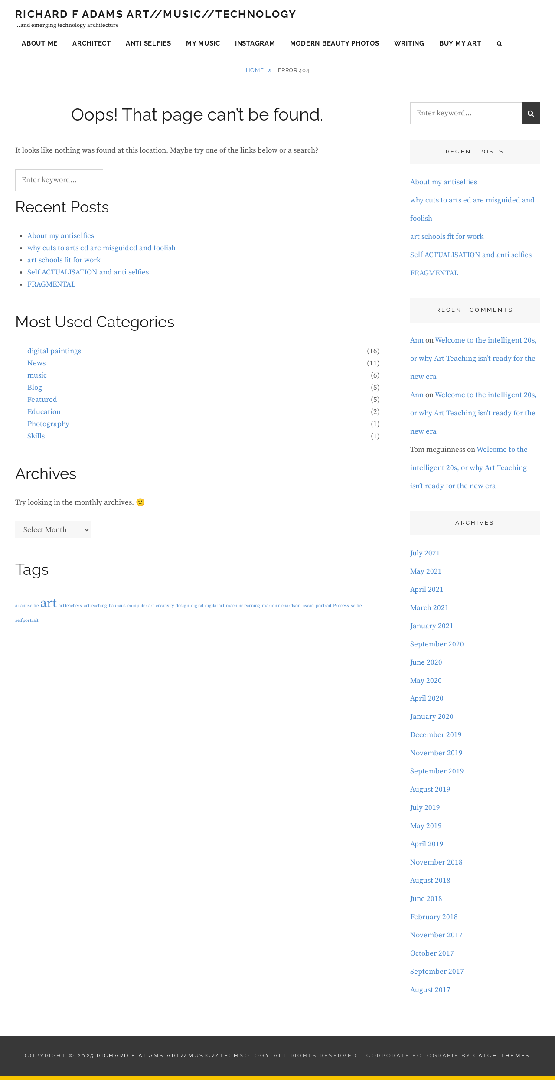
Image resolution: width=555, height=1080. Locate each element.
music (37, 379)
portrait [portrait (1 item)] (323, 610)
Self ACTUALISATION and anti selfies (88, 276)
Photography (48, 428)
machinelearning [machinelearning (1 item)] (243, 610)
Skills (36, 440)
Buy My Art (460, 45)
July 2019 (425, 812)
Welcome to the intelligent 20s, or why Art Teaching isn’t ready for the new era (473, 362)
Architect (91, 45)
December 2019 (436, 739)
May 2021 (426, 575)
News (36, 367)
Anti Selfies (148, 45)
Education (44, 416)
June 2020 (426, 666)
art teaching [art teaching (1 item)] (95, 610)
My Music (203, 45)
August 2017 (430, 994)
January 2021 (432, 630)
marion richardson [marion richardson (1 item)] (281, 610)
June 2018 (426, 903)
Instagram (255, 45)
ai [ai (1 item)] (17, 610)
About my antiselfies (60, 240)
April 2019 (427, 848)
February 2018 (434, 921)
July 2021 (425, 557)
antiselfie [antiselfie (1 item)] (29, 610)
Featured (42, 403)
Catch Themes (501, 1060)
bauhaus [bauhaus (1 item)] (117, 610)
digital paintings (54, 355)
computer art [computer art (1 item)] (140, 610)
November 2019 (436, 757)
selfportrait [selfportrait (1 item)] (26, 625)
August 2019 (430, 794)
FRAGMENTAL (51, 289)
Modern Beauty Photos (334, 45)
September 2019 (437, 775)
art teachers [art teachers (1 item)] (70, 610)
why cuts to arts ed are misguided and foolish (101, 252)
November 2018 (436, 866)
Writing (409, 45)
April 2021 (427, 593)
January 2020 (432, 721)
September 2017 (437, 976)
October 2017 (432, 958)
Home (255, 74)
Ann (417, 344)
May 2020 (426, 684)
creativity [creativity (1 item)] (165, 610)
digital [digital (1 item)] (197, 610)
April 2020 (427, 703)
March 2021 (429, 612)
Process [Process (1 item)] (341, 610)
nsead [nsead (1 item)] (308, 610)
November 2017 (436, 939)
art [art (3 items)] (48, 607)
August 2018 (430, 885)
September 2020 (437, 648)
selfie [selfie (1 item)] (356, 610)
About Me (40, 45)
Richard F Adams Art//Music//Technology (156, 16)
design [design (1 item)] (182, 610)
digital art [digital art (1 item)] (214, 610)
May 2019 (426, 830)
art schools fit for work (64, 264)
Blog (34, 391)
